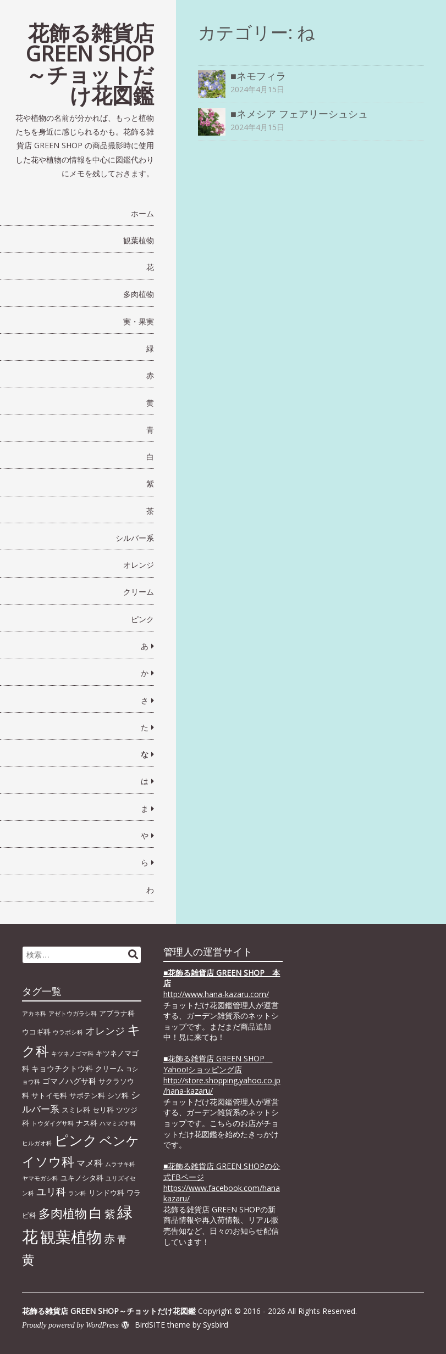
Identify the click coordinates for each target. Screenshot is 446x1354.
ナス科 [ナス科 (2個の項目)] (86, 1123)
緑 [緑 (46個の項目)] (125, 1211)
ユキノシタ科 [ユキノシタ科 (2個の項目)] (81, 1178)
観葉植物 (138, 240)
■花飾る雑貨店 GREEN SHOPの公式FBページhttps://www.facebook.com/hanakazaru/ (221, 1182)
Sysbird (215, 1324)
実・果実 (138, 321)
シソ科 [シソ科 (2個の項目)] (118, 1095)
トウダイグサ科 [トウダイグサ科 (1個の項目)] (52, 1123)
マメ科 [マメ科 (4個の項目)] (89, 1163)
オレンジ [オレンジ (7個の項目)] (105, 1030)
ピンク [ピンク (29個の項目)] (75, 1140)
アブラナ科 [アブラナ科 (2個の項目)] (117, 1013)
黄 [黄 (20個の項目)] (28, 1259)
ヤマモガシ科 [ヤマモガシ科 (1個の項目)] (40, 1178)
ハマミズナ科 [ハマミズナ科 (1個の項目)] (118, 1123)
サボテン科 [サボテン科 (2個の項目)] (87, 1095)
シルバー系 (134, 538)
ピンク (142, 619)
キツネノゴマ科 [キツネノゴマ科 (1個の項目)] (72, 1054)
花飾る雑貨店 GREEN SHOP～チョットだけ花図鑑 (90, 63)
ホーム (142, 213)
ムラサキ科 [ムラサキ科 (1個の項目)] (120, 1164)
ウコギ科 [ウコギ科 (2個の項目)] (36, 1032)
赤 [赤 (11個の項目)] (109, 1238)
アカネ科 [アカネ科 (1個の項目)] (34, 1013)
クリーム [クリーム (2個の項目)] (109, 1068)
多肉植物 (138, 294)
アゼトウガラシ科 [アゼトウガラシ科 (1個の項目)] (72, 1013)
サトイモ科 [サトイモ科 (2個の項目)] (49, 1095)
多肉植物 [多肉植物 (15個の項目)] (62, 1213)
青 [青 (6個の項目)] (121, 1238)
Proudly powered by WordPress (70, 1325)
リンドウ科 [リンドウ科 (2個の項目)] (106, 1193)
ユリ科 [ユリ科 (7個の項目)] (51, 1191)
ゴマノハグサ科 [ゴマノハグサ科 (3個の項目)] (69, 1081)
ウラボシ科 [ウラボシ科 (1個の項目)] (68, 1032)
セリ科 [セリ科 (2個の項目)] (103, 1110)
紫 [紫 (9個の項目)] (109, 1213)
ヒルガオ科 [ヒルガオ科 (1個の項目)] (37, 1143)
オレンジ (138, 564)
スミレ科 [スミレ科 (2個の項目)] (76, 1110)
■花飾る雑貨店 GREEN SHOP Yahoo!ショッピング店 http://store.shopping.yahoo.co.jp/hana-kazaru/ (221, 1074)
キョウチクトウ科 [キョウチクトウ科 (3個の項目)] (62, 1068)
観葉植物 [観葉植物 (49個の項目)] (71, 1236)
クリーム (138, 591)
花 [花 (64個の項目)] (30, 1236)
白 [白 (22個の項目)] (95, 1213)
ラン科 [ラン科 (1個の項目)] (77, 1193)
